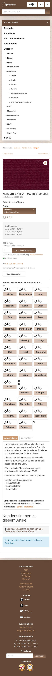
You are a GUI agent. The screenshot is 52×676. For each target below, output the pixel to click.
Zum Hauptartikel (14, 274)
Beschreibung (10, 438)
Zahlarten (26, 576)
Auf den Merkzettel (14, 264)
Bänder (9, 58)
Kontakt (26, 590)
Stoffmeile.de (26, 628)
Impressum (26, 573)
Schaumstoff (11, 120)
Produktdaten (26, 438)
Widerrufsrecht (26, 587)
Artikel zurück (8, 154)
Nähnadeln (14, 98)
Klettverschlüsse (13, 67)
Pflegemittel (11, 111)
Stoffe (9, 124)
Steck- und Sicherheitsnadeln (21, 102)
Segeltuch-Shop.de (26, 630)
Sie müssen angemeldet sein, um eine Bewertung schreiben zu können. (24, 530)
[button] (47, 11)
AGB (26, 570)
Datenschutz (26, 584)
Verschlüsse (11, 128)
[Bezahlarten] (26, 609)
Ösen (9, 107)
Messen (13, 84)
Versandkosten (36, 255)
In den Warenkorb (23, 250)
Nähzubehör (11, 71)
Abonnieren (39, 656)
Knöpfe (13, 80)
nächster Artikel (43, 154)
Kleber (9, 62)
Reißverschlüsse (13, 115)
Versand (26, 579)
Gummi (13, 76)
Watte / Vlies (11, 133)
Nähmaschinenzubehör (19, 93)
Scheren (10, 54)
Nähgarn (14, 89)
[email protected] (25, 507)
